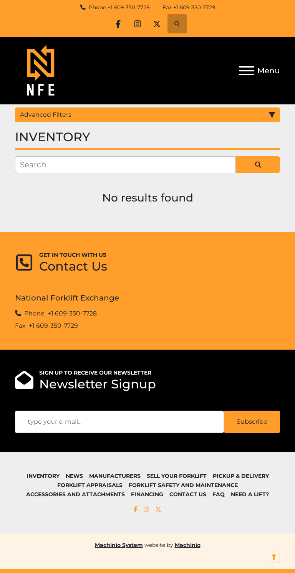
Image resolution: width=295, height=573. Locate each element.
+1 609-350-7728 (129, 7)
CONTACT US (187, 494)
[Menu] (246, 70)
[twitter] (157, 23)
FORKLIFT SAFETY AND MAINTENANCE (183, 485)
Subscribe (252, 421)
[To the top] (274, 557)
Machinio (188, 545)
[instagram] (137, 23)
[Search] (125, 164)
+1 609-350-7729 (194, 7)
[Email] (119, 422)
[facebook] (118, 23)
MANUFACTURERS (115, 475)
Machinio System (119, 545)
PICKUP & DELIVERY (241, 475)
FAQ (218, 494)
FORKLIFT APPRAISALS (90, 485)
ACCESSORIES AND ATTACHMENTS (75, 494)
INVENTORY (43, 475)
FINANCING (147, 494)
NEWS (74, 475)
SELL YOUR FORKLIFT (177, 475)
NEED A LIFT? (250, 494)
